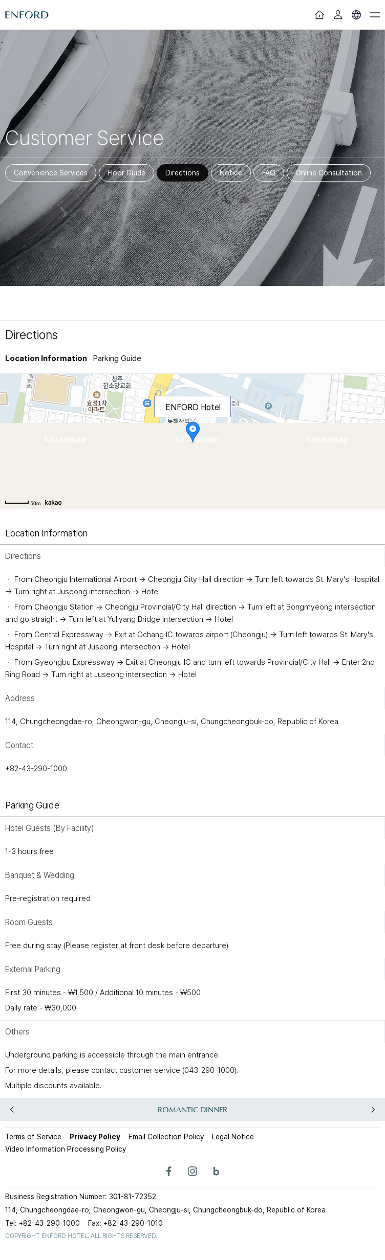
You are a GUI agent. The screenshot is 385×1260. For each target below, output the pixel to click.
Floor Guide (126, 173)
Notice (231, 173)
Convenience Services (51, 173)
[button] (373, 1109)
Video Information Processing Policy (65, 1149)
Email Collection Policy (166, 1137)
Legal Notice (233, 1137)
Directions (182, 173)
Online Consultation (328, 173)
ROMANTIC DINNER (192, 1109)
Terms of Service (33, 1137)
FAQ (268, 173)
